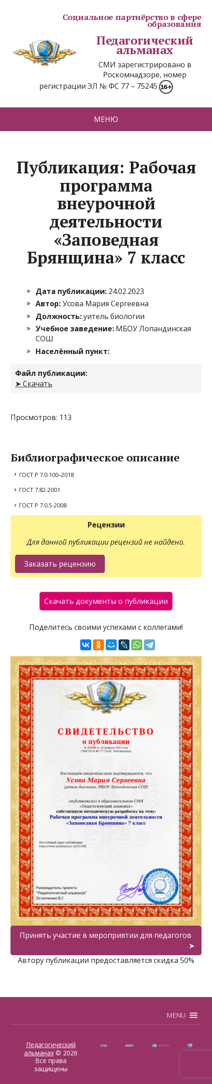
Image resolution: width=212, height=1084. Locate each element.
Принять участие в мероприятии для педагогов (105, 935)
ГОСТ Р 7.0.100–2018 (46, 475)
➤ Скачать (33, 384)
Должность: (59, 316)
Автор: (49, 304)
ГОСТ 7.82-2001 (39, 490)
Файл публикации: (51, 373)
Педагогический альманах (101, 45)
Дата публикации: (72, 291)
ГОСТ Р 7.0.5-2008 (43, 505)
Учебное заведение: (76, 329)
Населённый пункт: (72, 351)
